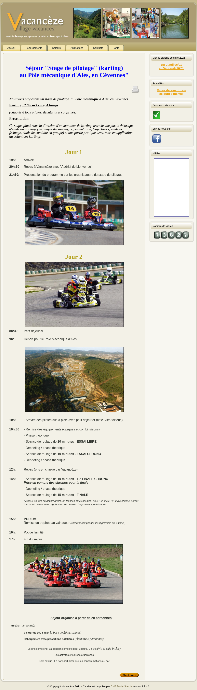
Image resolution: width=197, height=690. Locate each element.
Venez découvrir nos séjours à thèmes (171, 91)
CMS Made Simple (121, 686)
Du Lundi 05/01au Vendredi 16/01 (171, 66)
